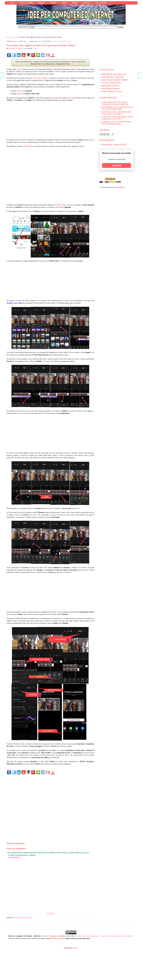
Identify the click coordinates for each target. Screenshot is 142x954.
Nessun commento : (62, 41)
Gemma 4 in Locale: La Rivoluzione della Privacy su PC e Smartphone (117, 113)
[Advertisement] (50, 120)
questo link (54, 98)
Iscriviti (116, 165)
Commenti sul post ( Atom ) (23, 918)
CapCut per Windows (40, 78)
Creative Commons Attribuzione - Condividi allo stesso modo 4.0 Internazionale (104, 936)
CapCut (35, 48)
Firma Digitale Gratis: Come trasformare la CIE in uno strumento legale (118, 108)
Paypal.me (121, 187)
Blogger (75, 948)
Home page (50, 913)
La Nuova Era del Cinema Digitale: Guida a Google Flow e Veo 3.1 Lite (118, 118)
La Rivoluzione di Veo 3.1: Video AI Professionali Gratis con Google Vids (115, 103)
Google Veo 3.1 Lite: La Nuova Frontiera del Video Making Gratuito (116, 123)
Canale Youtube (28, 146)
